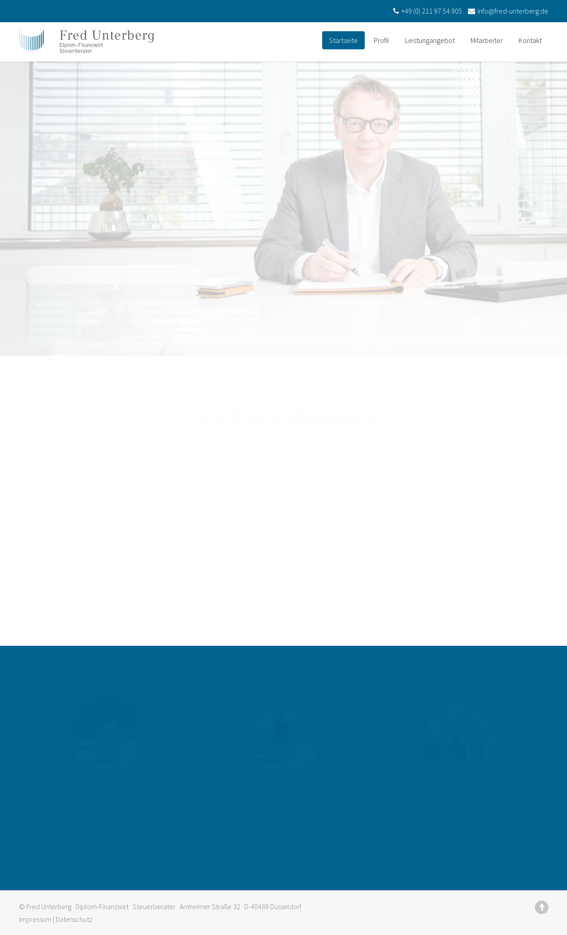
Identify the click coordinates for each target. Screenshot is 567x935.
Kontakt (530, 40)
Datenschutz (74, 919)
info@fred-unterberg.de (507, 10)
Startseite (343, 40)
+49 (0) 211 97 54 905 (426, 10)
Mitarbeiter (487, 40)
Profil (381, 40)
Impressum (35, 919)
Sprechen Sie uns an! (343, 833)
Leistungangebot (430, 40)
